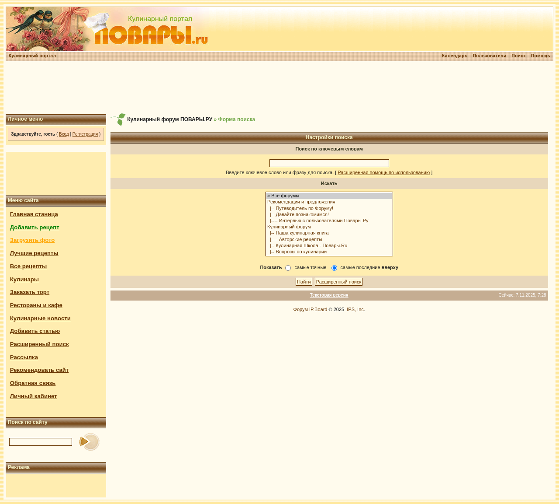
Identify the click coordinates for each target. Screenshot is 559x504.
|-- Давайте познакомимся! (329, 215)
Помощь (540, 55)
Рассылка (24, 357)
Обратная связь (33, 383)
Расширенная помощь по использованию (384, 172)
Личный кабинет (33, 396)
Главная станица (34, 214)
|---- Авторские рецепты (329, 240)
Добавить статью (35, 331)
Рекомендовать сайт (39, 370)
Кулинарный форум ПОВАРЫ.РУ (169, 119)
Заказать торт (29, 292)
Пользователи (490, 55)
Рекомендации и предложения (329, 202)
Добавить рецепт (34, 227)
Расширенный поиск (39, 344)
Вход (64, 134)
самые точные (311, 267)
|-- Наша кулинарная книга (329, 233)
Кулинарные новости (40, 318)
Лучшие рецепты (34, 253)
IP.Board (318, 309)
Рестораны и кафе (36, 305)
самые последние (369, 267)
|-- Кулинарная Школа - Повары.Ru (329, 246)
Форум (300, 309)
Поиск (519, 55)
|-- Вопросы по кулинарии (329, 252)
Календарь (454, 55)
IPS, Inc (355, 309)
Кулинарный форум (329, 227)
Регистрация (85, 134)
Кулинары (24, 279)
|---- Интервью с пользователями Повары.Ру (329, 221)
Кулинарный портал (32, 55)
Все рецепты (28, 266)
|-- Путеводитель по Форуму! (329, 209)
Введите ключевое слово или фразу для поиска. (280, 172)
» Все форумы (329, 196)
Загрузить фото (32, 240)
